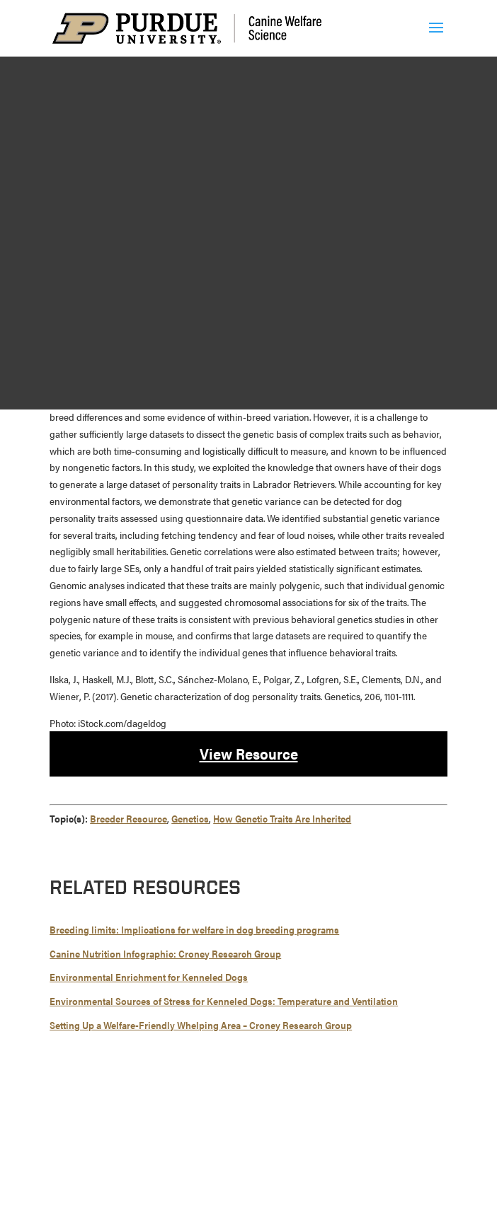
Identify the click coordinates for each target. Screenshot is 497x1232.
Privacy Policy (343, 1158)
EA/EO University (378, 1141)
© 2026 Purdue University (111, 1141)
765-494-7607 (263, 1115)
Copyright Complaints (259, 1158)
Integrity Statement (294, 1141)
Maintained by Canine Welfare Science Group (147, 1185)
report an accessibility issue (291, 1202)
